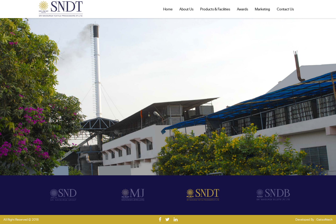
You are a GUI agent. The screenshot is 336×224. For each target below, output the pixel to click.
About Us (186, 9)
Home (168, 9)
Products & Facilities (215, 9)
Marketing (262, 9)
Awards (242, 9)
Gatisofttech (324, 219)
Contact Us (285, 9)
